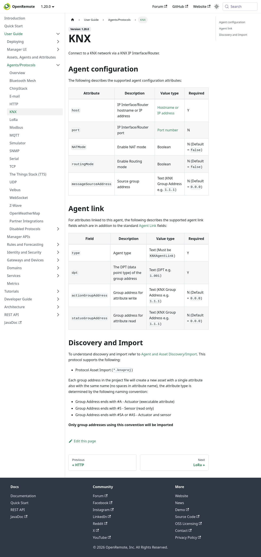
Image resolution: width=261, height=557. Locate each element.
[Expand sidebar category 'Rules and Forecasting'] (58, 244)
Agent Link (147, 225)
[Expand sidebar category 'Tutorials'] (58, 291)
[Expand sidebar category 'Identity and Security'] (58, 252)
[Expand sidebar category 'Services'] (58, 275)
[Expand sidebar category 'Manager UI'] (58, 49)
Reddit (100, 523)
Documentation (23, 495)
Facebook (102, 502)
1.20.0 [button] (46, 6)
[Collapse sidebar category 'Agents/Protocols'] (58, 65)
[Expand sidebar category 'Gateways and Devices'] (58, 260)
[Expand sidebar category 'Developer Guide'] (58, 299)
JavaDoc (19, 516)
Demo (182, 509)
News (179, 502)
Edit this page (82, 441)
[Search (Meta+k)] (240, 6)
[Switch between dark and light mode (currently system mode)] (216, 6)
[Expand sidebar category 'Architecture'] (58, 306)
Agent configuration (232, 22)
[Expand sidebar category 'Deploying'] (58, 41)
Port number (167, 130)
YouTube (102, 537)
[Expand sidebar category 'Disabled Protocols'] (58, 228)
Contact (183, 530)
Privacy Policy (188, 537)
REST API (18, 509)
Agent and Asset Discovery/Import (169, 354)
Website (202, 6)
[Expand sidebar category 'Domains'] (58, 267)
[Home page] (72, 19)
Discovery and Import (233, 35)
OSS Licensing (188, 523)
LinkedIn (102, 516)
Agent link (225, 28)
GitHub (180, 6)
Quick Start (20, 502)
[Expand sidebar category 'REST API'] (58, 314)
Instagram (103, 509)
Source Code (187, 516)
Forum (159, 6)
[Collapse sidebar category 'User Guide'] (58, 33)
